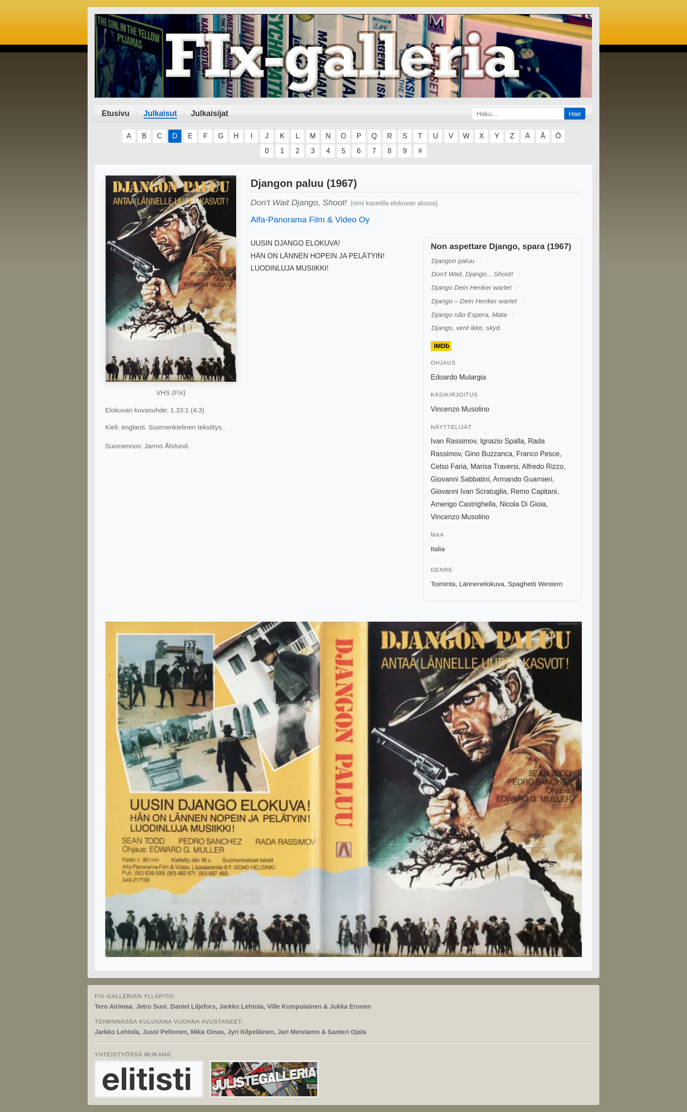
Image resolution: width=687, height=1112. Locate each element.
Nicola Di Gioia (522, 504)
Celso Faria (449, 466)
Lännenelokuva (481, 584)
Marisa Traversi (494, 466)
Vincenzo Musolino (460, 409)
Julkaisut (160, 113)
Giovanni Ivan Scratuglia (468, 491)
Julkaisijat (209, 113)
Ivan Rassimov (453, 441)
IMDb (441, 346)
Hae (575, 113)
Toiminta (443, 584)
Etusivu (116, 113)
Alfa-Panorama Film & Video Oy (310, 219)
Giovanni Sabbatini (460, 479)
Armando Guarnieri (522, 479)
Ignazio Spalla (502, 441)
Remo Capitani (533, 491)
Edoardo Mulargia (458, 377)
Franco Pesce (538, 453)
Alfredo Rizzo (542, 466)
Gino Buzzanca (489, 453)
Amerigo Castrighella (463, 504)
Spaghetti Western (535, 584)
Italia (438, 548)
